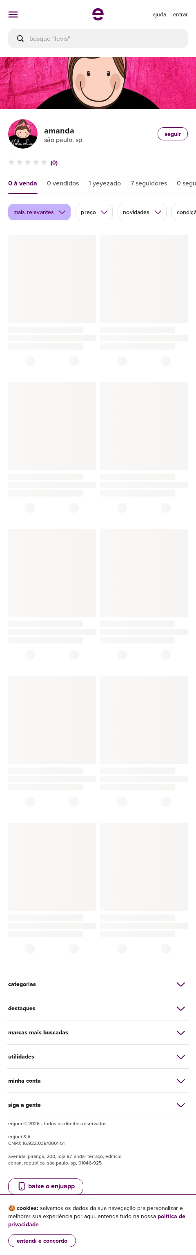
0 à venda (22, 183)
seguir (173, 134)
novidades (142, 212)
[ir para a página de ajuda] (159, 14)
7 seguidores (149, 182)
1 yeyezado (105, 182)
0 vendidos (63, 182)
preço (94, 212)
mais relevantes (39, 212)
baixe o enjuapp (46, 1186)
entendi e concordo (42, 1241)
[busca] (98, 38)
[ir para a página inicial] (98, 18)
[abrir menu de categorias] (13, 14)
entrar (180, 14)
